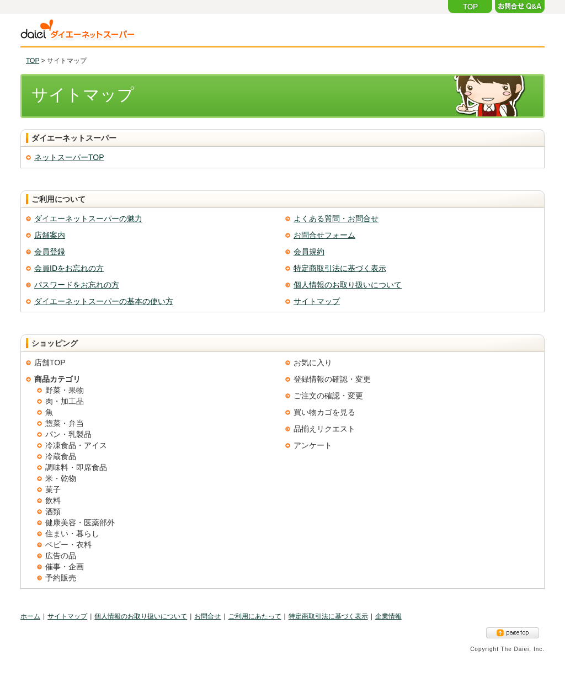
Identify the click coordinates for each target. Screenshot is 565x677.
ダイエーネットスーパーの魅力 (88, 218)
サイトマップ (317, 301)
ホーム (30, 616)
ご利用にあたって (254, 616)
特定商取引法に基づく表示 (340, 268)
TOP (32, 61)
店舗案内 (49, 235)
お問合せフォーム (324, 235)
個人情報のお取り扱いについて (348, 284)
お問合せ (207, 616)
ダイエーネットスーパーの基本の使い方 (103, 301)
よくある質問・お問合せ (336, 218)
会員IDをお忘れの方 (69, 268)
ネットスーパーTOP (69, 157)
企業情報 (388, 616)
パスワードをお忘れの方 (76, 284)
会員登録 (49, 251)
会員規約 (309, 251)
